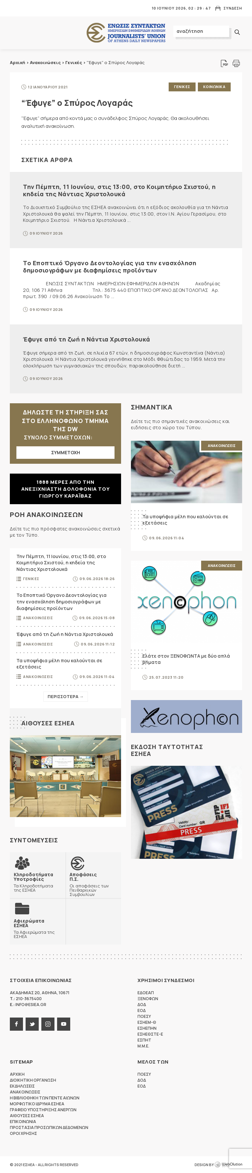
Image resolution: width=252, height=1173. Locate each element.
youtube (63, 1024)
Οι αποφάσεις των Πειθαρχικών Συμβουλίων (93, 884)
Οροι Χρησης (23, 1133)
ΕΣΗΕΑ (126, 33)
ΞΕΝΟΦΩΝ (147, 998)
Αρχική (17, 62)
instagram (47, 1024)
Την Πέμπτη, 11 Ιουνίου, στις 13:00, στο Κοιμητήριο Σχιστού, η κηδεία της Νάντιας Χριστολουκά (119, 190)
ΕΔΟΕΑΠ (145, 993)
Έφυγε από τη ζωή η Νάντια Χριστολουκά (86, 339)
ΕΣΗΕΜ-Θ (146, 1022)
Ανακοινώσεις (45, 62)
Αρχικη (17, 1074)
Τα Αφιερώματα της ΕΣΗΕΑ (38, 928)
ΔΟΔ (141, 1004)
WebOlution (228, 1164)
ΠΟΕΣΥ (144, 1016)
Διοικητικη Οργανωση (33, 1080)
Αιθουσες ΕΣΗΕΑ (48, 723)
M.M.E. (143, 1046)
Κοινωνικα (214, 86)
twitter (32, 1024)
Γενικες (182, 86)
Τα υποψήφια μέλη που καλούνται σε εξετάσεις (59, 663)
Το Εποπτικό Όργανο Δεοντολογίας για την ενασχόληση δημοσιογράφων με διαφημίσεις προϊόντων (109, 266)
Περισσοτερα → (66, 696)
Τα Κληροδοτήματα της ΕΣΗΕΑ (38, 882)
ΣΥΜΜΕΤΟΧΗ (65, 452)
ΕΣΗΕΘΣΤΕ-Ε (150, 1034)
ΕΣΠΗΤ (144, 1040)
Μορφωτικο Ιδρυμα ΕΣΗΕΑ (37, 1104)
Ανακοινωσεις (38, 617)
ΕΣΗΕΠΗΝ (147, 1028)
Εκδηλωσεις (22, 1086)
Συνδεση (232, 8)
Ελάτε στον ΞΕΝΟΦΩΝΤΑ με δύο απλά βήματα (186, 659)
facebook (16, 1024)
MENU (14, 8)
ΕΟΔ (141, 1010)
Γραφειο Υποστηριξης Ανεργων (43, 1110)
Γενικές (73, 62)
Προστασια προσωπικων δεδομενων (49, 1127)
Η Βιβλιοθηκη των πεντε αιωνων (44, 1098)
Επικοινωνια (23, 1121)
